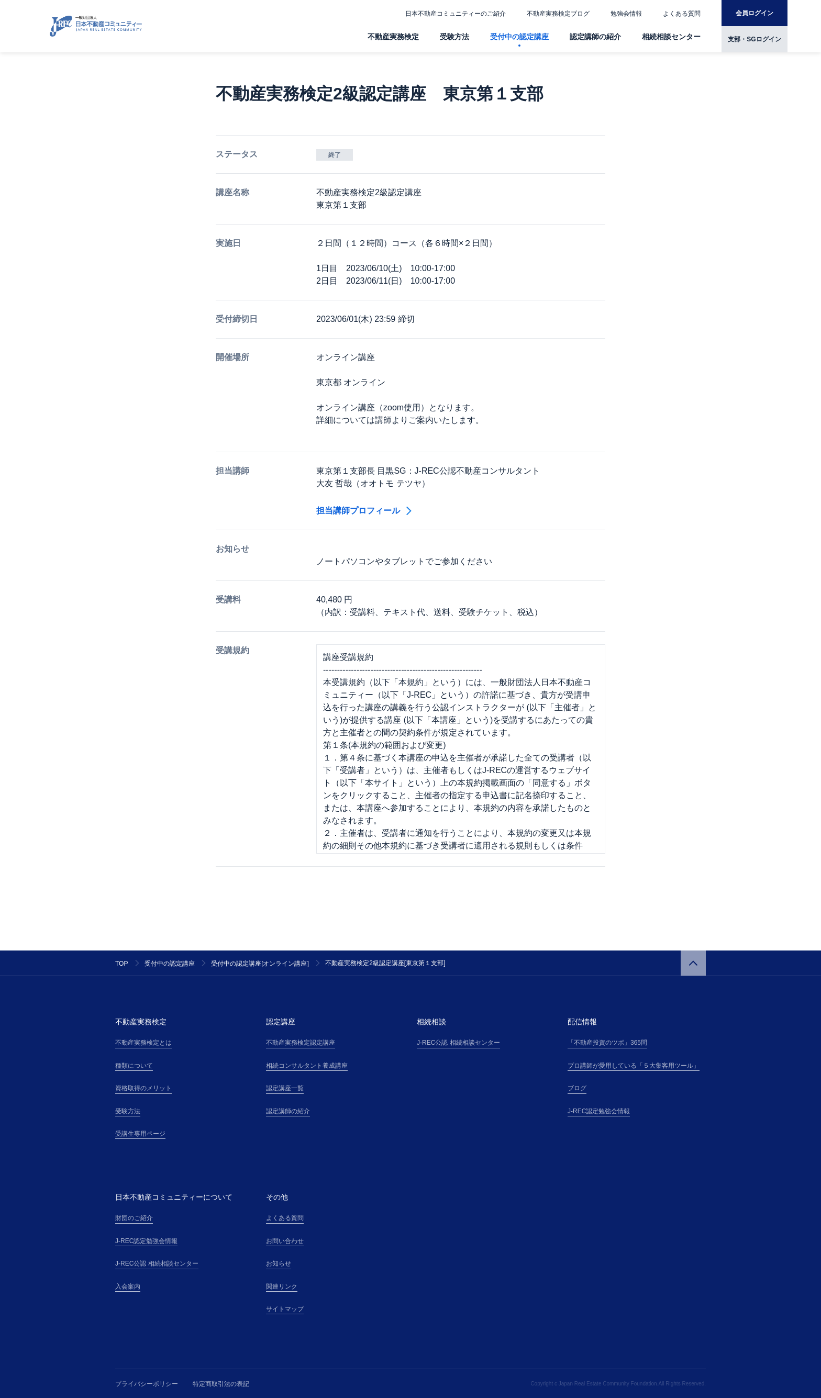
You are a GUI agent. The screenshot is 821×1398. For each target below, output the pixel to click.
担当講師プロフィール (364, 510)
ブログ (577, 1088)
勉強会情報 (626, 13)
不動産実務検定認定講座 (300, 1042)
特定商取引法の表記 (221, 1384)
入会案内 (127, 1286)
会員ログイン (754, 13)
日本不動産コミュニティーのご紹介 (455, 13)
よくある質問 (682, 13)
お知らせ (278, 1263)
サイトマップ (285, 1309)
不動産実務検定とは (143, 1042)
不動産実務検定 (393, 36)
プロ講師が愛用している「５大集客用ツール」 (634, 1065)
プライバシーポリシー (146, 1384)
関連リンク (281, 1286)
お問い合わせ (285, 1241)
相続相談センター (671, 36)
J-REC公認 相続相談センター (458, 1042)
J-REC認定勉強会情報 (599, 1111)
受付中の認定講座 (519, 36)
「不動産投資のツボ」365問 (607, 1042)
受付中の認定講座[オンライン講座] (260, 963)
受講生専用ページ (140, 1133)
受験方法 (454, 36)
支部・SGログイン (754, 39)
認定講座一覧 (285, 1088)
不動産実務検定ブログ (558, 13)
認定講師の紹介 (595, 36)
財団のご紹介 (134, 1218)
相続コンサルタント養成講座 (307, 1065)
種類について (134, 1065)
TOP (121, 963)
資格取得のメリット (143, 1088)
